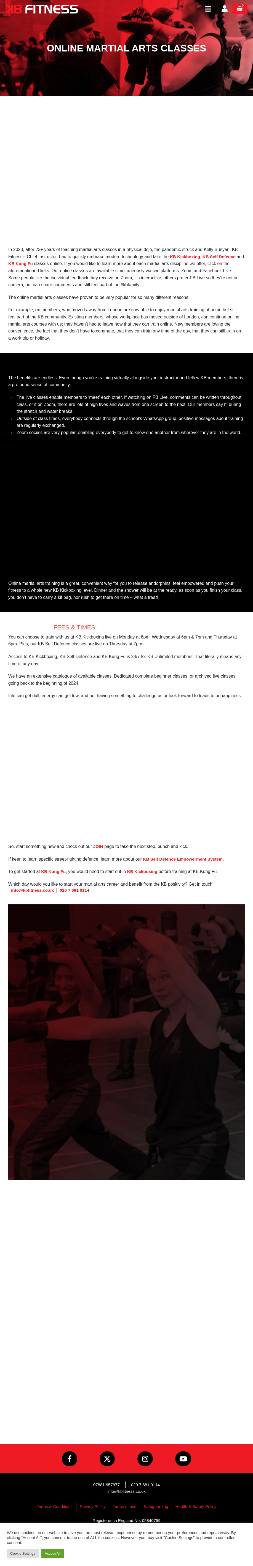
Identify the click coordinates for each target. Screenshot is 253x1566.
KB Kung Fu (29, 263)
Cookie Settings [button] (22, 1553)
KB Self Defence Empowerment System (184, 858)
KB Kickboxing (185, 256)
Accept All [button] (52, 1553)
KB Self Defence (221, 256)
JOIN (98, 846)
